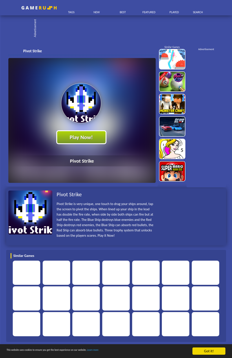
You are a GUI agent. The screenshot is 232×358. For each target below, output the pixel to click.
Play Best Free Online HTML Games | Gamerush (39, 7)
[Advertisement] (118, 28)
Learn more (137, 351)
